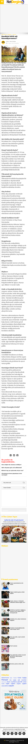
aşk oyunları (22, 680)
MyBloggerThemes (14, 741)
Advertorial (5, 677)
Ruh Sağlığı (13, 680)
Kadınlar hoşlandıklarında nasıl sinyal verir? (17, 628)
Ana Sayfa (4, 34)
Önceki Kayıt (5, 510)
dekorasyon (4, 681)
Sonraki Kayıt (22, 510)
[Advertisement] (14, 18)
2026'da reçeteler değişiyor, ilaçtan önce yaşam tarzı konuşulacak (18, 611)
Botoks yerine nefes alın (17, 664)
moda (2, 683)
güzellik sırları (22, 682)
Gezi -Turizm (13, 677)
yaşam (11, 685)
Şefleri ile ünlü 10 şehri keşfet (14, 520)
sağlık (14, 34)
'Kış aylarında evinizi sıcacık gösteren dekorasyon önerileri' (18, 656)
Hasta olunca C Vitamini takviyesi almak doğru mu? (17, 601)
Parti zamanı (13, 646)
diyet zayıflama (12, 682)
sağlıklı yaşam (16, 683)
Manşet (10, 34)
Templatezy (12, 740)
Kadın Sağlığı (22, 677)
